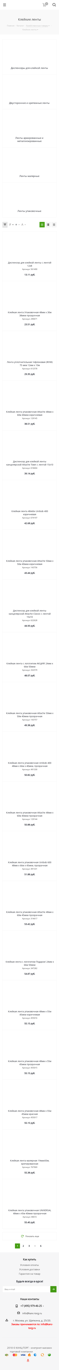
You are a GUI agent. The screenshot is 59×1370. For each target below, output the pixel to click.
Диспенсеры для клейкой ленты (29, 67)
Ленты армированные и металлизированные (29, 139)
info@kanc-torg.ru (32, 1313)
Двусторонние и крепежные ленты (29, 102)
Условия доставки (29, 1269)
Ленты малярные (29, 176)
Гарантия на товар (29, 1273)
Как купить (29, 1259)
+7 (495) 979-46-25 (31, 1306)
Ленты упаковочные (29, 210)
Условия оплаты (29, 1264)
